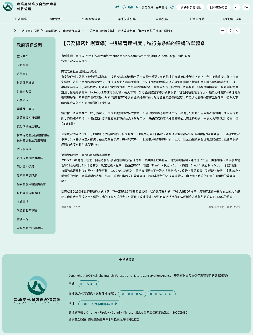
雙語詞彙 (147, 7)
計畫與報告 (24, 91)
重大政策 (22, 56)
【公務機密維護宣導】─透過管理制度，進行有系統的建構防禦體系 (130, 31)
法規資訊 (22, 74)
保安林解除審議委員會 (31, 184)
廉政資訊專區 (72, 31)
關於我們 (56, 19)
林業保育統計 (25, 82)
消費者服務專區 (27, 210)
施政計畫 (22, 65)
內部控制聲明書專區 (30, 158)
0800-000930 (132, 294)
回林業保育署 (219, 7)
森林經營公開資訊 (28, 193)
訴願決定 (22, 100)
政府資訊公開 (232, 19)
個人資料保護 (25, 166)
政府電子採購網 (27, 175)
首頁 (14, 30)
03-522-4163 (88, 284)
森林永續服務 (126, 19)
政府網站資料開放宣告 (125, 319)
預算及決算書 (25, 109)
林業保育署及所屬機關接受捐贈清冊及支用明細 (33, 137)
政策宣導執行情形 (28, 117)
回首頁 (29, 6)
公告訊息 (21, 19)
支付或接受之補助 (28, 126)
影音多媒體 (197, 19)
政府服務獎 (24, 149)
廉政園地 (161, 7)
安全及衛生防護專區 (30, 228)
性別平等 (22, 219)
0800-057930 (161, 294)
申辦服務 (162, 19)
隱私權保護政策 (98, 319)
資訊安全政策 (77, 319)
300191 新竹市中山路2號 (100, 304)
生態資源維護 (91, 19)
